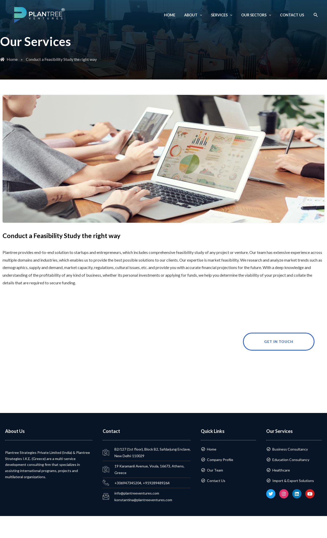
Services (225, 15)
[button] (315, 15)
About (198, 15)
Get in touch (289, 342)
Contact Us (293, 15)
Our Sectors (258, 15)
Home (176, 15)
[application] (204, 15)
